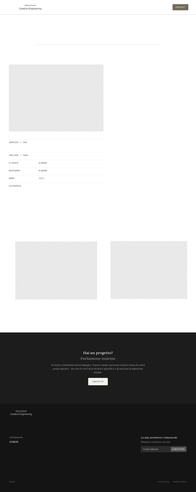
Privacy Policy (164, 482)
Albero (43, 163)
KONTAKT (180, 7)
